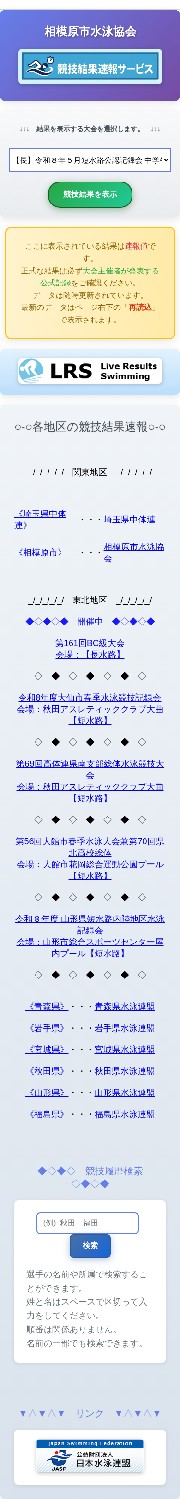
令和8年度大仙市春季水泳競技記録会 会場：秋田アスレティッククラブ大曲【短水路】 (90, 709)
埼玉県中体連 (130, 519)
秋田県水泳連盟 (125, 1071)
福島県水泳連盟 (125, 1114)
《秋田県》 (47, 1071)
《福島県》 (47, 1114)
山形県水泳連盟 (125, 1093)
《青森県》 (47, 1006)
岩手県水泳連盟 (125, 1028)
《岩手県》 (47, 1028)
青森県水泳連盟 (125, 1006)
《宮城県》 (47, 1050)
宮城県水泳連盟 (125, 1050)
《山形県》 (47, 1093)
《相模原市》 (40, 552)
